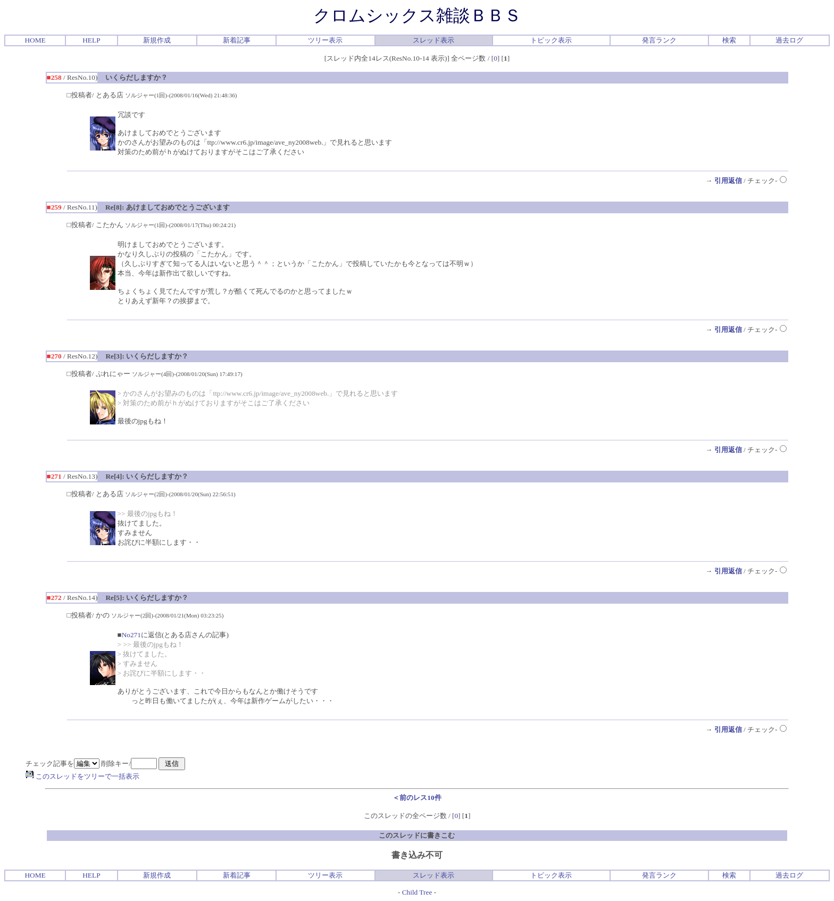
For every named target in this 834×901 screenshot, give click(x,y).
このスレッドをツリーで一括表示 (82, 776)
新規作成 (157, 40)
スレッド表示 (433, 40)
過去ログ (789, 40)
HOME (34, 40)
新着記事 (237, 40)
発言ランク (659, 40)
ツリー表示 (325, 40)
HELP (91, 40)
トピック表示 (551, 40)
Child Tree (417, 892)
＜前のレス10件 (417, 798)
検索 (729, 40)
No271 (131, 635)
